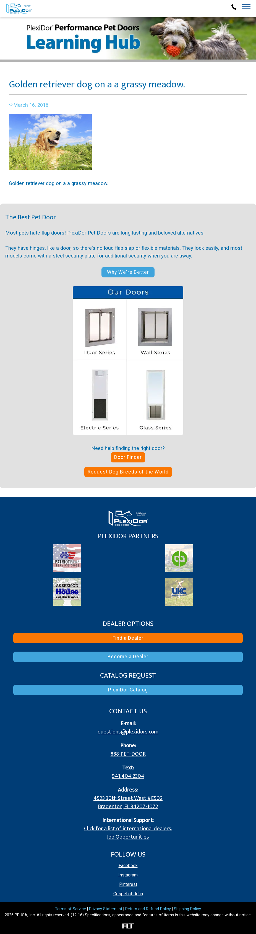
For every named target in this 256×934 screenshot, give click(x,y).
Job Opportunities (128, 837)
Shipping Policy (187, 909)
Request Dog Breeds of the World (128, 472)
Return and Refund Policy (148, 909)
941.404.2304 (128, 776)
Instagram (128, 875)
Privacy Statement (105, 909)
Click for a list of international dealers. (128, 828)
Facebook (128, 865)
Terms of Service (70, 909)
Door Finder (128, 457)
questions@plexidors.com (128, 732)
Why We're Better (128, 272)
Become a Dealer (128, 656)
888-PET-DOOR (128, 754)
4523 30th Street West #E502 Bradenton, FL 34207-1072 (128, 802)
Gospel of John (128, 893)
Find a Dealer (128, 638)
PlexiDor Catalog (128, 690)
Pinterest (128, 884)
